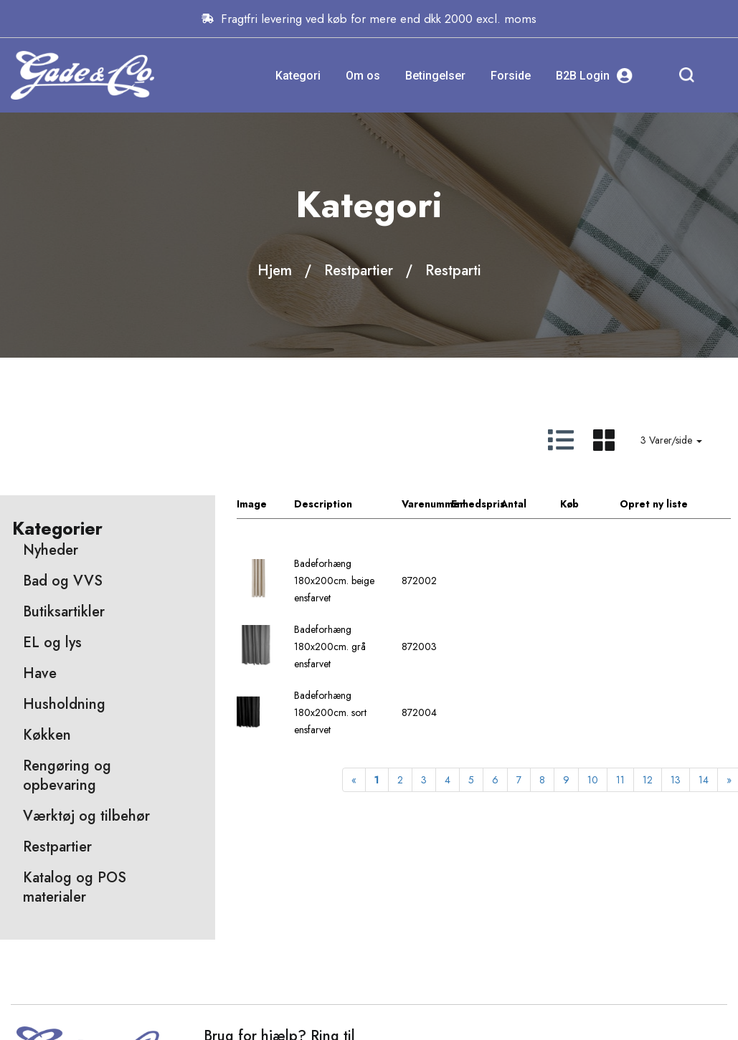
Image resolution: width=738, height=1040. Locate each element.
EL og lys (52, 642)
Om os (363, 75)
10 (592, 780)
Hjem (274, 270)
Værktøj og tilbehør (86, 816)
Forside (511, 75)
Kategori (298, 75)
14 (704, 780)
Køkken (47, 735)
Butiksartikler (64, 611)
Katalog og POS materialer (74, 887)
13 (676, 780)
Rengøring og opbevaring (67, 775)
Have (40, 673)
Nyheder (50, 550)
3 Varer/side (671, 440)
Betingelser (435, 75)
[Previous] (354, 780)
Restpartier (358, 270)
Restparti (453, 270)
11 (620, 780)
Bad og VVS (63, 581)
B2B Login (594, 75)
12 (648, 780)
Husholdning (64, 704)
